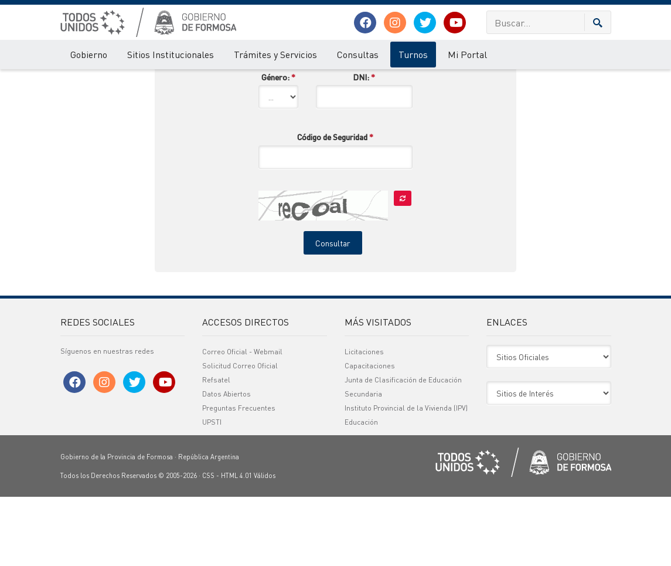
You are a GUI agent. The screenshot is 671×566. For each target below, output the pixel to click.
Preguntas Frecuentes (238, 477)
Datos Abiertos (226, 463)
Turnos (413, 54)
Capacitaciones (370, 435)
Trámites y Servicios (275, 54)
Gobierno (88, 54)
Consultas (358, 54)
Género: (278, 146)
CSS (208, 545)
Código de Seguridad (335, 205)
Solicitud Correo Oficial (240, 435)
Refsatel (216, 449)
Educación (361, 491)
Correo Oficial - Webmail (242, 420)
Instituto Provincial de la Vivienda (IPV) (406, 477)
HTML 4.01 (236, 545)
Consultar (332, 312)
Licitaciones (364, 420)
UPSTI (212, 491)
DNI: (364, 146)
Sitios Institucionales (170, 54)
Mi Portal (467, 54)
